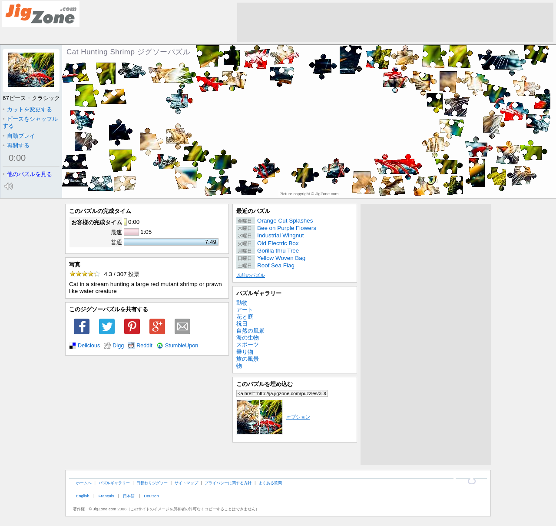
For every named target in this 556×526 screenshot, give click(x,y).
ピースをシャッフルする (30, 122)
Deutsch (151, 495)
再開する (16, 145)
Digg (118, 346)
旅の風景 (247, 359)
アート (244, 309)
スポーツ (247, 344)
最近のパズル (253, 211)
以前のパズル (250, 275)
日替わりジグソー (152, 482)
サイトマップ (186, 482)
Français (106, 495)
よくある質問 (270, 482)
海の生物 (247, 337)
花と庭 (244, 316)
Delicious (89, 346)
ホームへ (84, 482)
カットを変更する (27, 109)
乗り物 (244, 352)
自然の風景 (250, 330)
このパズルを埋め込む (264, 384)
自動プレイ (19, 136)
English (82, 495)
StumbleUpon (182, 346)
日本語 (129, 495)
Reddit (144, 346)
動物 (242, 303)
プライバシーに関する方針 (228, 482)
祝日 (242, 323)
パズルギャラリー (258, 293)
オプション (273, 416)
